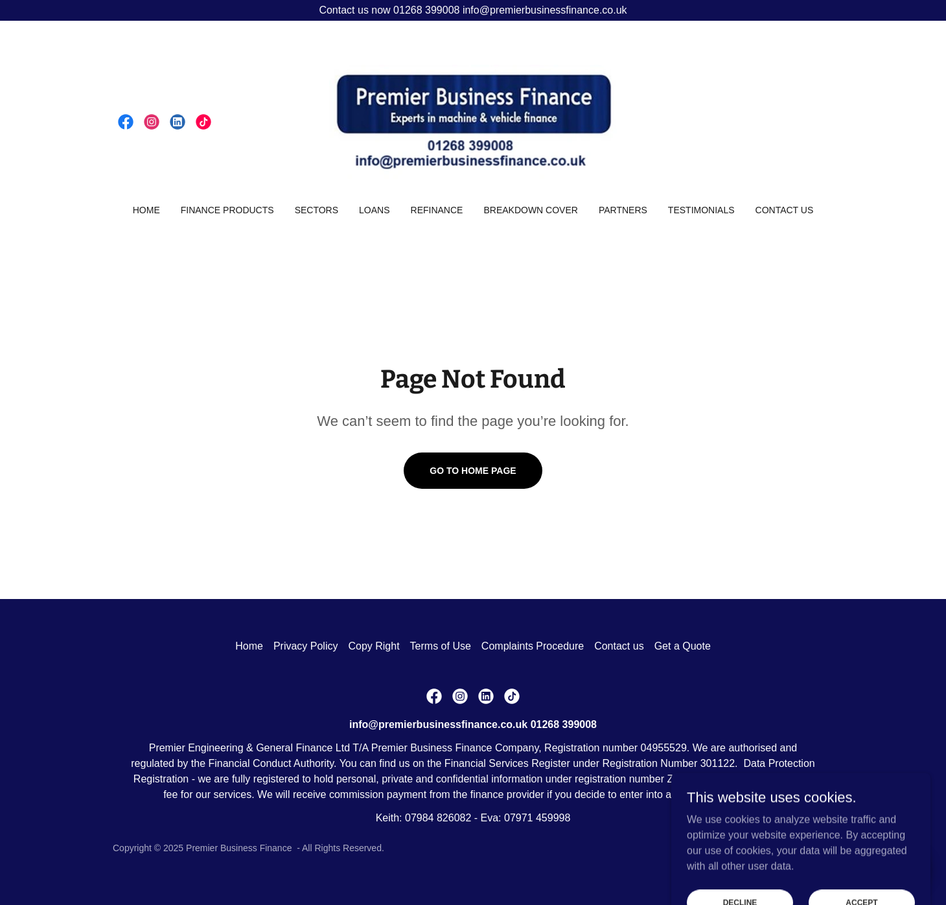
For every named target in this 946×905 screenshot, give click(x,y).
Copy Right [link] (373, 646)
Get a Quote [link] (682, 646)
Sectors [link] (316, 210)
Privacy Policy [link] (305, 646)
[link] (126, 122)
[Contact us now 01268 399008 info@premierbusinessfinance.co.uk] (473, 10)
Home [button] (249, 646)
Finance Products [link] (227, 210)
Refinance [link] (437, 210)
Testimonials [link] (701, 210)
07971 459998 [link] (537, 817)
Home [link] (146, 210)
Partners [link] (623, 210)
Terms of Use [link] (440, 646)
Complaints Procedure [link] (532, 646)
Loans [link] (374, 210)
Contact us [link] (785, 210)
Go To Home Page (473, 470)
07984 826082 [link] (438, 817)
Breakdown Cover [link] (530, 210)
